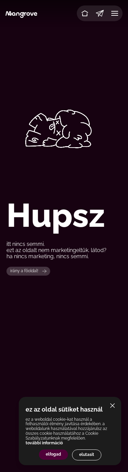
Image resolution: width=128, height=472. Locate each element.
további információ (44, 443)
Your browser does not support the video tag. (64, 118)
